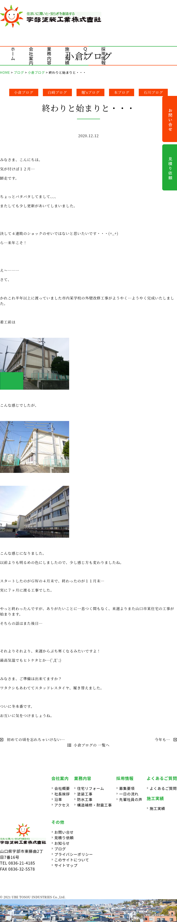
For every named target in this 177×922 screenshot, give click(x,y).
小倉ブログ (23, 92)
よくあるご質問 (163, 788)
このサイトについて (71, 860)
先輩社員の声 (130, 799)
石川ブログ (153, 92)
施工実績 (67, 56)
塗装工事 (84, 794)
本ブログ (121, 92)
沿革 (58, 799)
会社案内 (31, 56)
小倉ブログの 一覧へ (89, 745)
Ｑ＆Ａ (85, 53)
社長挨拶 (62, 794)
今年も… (166, 739)
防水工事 (84, 799)
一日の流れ (129, 794)
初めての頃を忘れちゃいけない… (32, 739)
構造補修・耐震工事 (94, 805)
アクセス (62, 805)
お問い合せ (64, 832)
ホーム (13, 53)
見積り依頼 (64, 837)
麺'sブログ (90, 92)
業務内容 (49, 56)
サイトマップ (66, 865)
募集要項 (127, 788)
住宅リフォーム (90, 788)
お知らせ (62, 843)
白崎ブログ (57, 92)
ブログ (60, 848)
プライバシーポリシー (73, 854)
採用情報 (103, 56)
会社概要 (62, 788)
